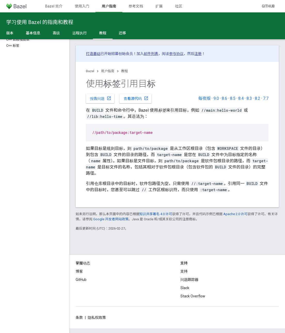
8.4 (241, 98)
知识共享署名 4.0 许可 (155, 214)
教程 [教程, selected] (102, 33)
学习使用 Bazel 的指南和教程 (39, 22)
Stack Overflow (192, 296)
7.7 (265, 98)
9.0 (216, 98)
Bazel (90, 71)
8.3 (249, 98)
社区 (178, 6)
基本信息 (33, 33)
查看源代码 (136, 98)
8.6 (224, 98)
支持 (184, 271)
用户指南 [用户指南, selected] (109, 6)
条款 (79, 317)
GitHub (268, 6)
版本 (9, 33)
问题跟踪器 (189, 280)
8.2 (257, 98)
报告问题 (100, 98)
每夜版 (204, 98)
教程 (124, 71)
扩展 (159, 6)
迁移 (122, 33)
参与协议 (176, 54)
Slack (184, 288)
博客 (79, 271)
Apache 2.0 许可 (235, 214)
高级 (56, 33)
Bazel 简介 (53, 6)
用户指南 (107, 71)
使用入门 (82, 6)
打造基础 (93, 54)
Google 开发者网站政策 (111, 219)
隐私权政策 (97, 317)
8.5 (232, 98)
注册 (198, 54)
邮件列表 (151, 54)
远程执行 (79, 33)
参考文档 (136, 6)
